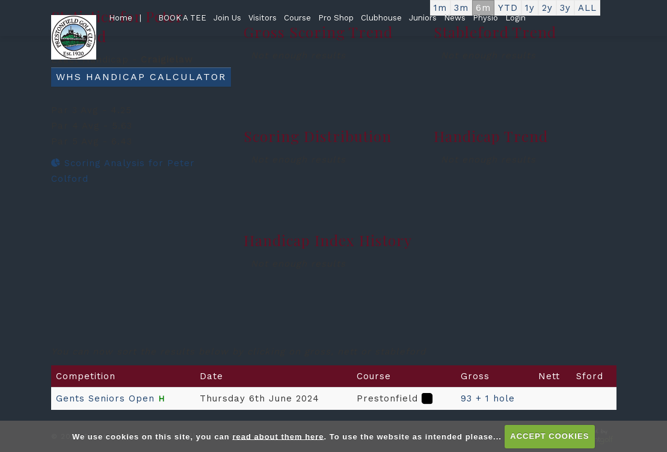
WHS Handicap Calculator (141, 76)
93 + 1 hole (488, 398)
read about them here (278, 436)
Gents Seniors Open (105, 398)
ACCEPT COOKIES (549, 436)
